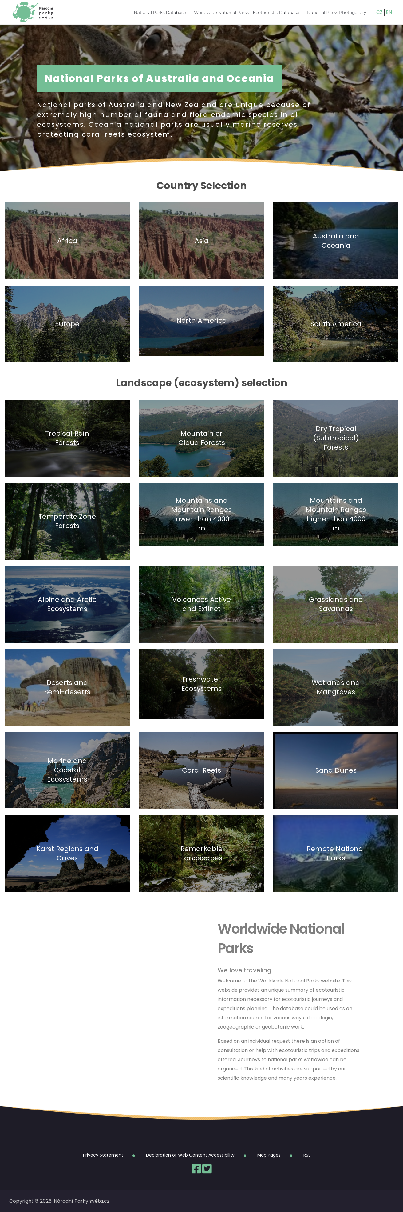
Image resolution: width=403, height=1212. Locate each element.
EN (389, 12)
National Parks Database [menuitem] (160, 12)
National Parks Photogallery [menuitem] (336, 12)
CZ (379, 12)
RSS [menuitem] (307, 1155)
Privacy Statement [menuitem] (103, 1155)
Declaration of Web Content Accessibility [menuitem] (190, 1155)
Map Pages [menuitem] (269, 1155)
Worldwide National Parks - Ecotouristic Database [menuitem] (246, 12)
